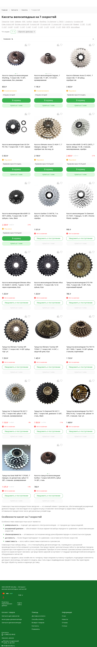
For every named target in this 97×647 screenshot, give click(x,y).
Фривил (76, 24)
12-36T (52, 27)
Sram (12, 21)
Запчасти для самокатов (10, 616)
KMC (24, 21)
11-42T (34, 27)
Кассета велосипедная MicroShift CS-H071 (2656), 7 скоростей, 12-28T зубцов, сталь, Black (16, 215)
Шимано (18, 21)
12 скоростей (67, 24)
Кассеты (25, 10)
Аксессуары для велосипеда (12, 619)
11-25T (46, 27)
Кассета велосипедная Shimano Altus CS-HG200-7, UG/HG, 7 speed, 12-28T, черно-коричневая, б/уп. (16, 284)
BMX (63, 27)
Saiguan (36, 21)
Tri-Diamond (51, 21)
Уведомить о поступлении (48, 238)
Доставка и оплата (38, 616)
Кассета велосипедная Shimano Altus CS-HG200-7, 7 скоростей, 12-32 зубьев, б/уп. (48, 284)
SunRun (29, 21)
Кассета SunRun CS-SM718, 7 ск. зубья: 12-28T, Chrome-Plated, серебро (46, 215)
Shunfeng (42, 21)
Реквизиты (36, 629)
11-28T (88, 24)
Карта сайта (19, 604)
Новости (65, 619)
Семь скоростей (8, 24)
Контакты (35, 626)
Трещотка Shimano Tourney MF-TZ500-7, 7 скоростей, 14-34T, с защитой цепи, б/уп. (46, 349)
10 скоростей (45, 24)
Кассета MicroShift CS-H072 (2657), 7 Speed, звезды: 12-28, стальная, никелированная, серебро (80, 146)
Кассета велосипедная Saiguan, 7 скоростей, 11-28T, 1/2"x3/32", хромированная (47, 77)
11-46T (28, 27)
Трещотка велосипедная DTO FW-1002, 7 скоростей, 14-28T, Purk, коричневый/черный (79, 284)
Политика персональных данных (7, 603)
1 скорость (68, 21)
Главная (4, 10)
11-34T (22, 27)
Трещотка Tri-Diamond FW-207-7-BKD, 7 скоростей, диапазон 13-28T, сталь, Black (48, 413)
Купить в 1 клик (16, 105)
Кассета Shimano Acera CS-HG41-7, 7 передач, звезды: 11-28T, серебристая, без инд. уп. (48, 146)
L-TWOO (60, 21)
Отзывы (65, 623)
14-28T (10, 27)
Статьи (64, 626)
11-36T (82, 24)
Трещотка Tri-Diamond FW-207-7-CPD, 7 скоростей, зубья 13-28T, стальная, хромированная (15, 413)
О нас (64, 616)
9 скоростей (34, 24)
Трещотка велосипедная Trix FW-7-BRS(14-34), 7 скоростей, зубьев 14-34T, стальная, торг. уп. (80, 413)
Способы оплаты (38, 619)
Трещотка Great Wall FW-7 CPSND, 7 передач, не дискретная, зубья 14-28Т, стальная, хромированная (16, 477)
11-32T (4, 27)
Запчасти (14, 10)
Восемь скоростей (22, 24)
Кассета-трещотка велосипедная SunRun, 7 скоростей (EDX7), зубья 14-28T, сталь (47, 477)
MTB (68, 27)
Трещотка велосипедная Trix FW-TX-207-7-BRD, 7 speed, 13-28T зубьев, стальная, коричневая (80, 349)
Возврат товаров (38, 623)
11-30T (40, 27)
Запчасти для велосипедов (11, 623)
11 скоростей (56, 24)
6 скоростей (78, 21)
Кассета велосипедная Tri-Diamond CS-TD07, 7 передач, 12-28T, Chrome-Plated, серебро (80, 215)
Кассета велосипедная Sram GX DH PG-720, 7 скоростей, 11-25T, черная (16, 145)
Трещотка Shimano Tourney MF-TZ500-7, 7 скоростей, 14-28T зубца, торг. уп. (16, 349)
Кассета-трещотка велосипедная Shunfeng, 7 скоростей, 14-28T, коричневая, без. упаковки (15, 77)
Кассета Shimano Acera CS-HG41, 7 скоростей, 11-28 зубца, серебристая (79, 77)
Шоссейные (75, 27)
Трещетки (5, 21)
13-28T (16, 27)
